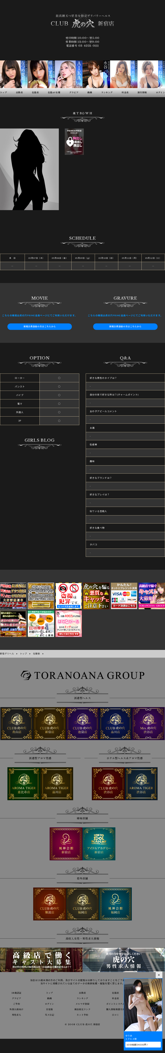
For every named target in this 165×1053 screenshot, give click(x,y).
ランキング (82, 998)
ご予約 (16, 1003)
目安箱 (49, 1009)
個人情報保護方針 (115, 1009)
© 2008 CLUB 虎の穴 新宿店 (82, 1024)
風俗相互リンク (82, 1009)
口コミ (115, 1014)
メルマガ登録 (82, 1003)
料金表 (115, 998)
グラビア (17, 998)
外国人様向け (16, 1009)
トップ (49, 992)
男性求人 (17, 1014)
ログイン (49, 1003)
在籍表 (115, 992)
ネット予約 (82, 1014)
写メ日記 (49, 1014)
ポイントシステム (115, 1003)
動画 (49, 998)
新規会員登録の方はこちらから (39, 326)
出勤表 (82, 992)
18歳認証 (16, 992)
